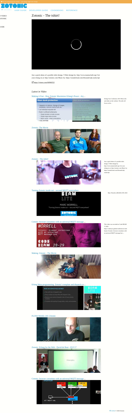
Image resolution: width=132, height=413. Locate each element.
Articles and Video (11, 16)
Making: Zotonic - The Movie (44, 253)
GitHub (112, 411)
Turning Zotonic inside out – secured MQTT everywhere (55, 190)
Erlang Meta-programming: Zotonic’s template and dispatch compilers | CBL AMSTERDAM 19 (71, 284)
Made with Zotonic (11, 19)
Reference (72, 10)
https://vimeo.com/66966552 (43, 82)
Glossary (6, 35)
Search (6, 10)
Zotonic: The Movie (40, 127)
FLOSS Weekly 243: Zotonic (44, 316)
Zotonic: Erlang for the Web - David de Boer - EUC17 (54, 347)
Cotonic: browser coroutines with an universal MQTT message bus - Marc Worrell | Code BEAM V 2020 (75, 378)
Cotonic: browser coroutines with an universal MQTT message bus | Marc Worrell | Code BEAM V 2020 (75, 222)
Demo (4, 21)
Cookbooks (57, 10)
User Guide (20, 10)
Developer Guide (38, 10)
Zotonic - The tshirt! (40, 159)
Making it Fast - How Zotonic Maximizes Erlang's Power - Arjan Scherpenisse (64, 96)
